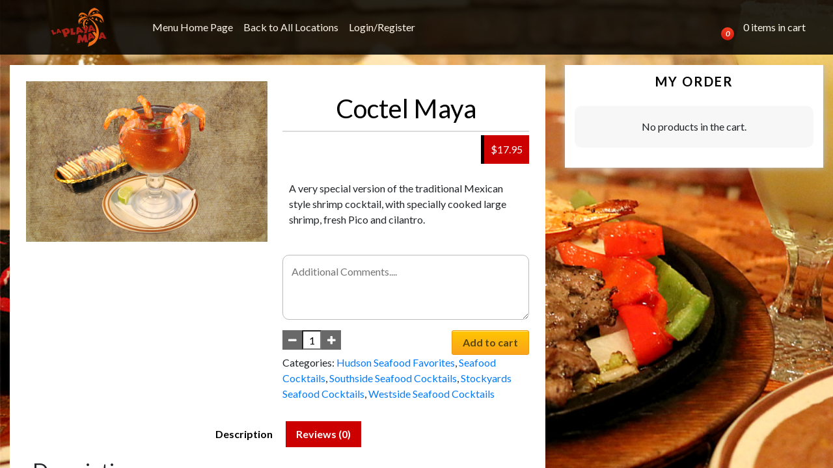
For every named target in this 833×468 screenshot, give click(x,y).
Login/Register (382, 27)
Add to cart (490, 342)
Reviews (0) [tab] (323, 434)
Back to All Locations (290, 27)
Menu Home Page (192, 27)
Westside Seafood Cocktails (431, 393)
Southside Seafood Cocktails (393, 378)
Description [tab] (244, 434)
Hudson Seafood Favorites (395, 362)
